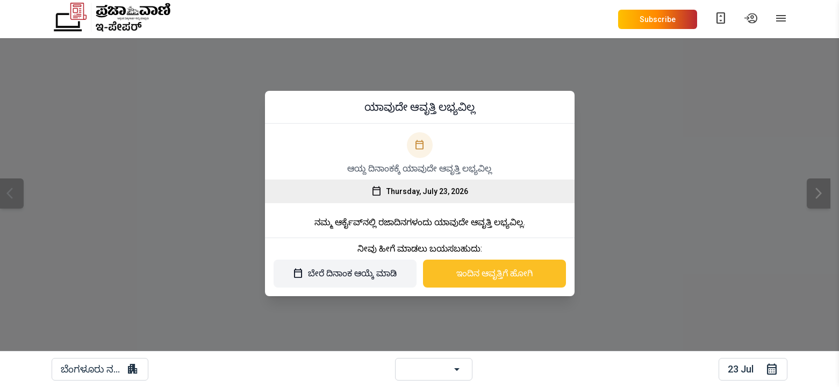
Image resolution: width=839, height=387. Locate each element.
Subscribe (658, 19)
